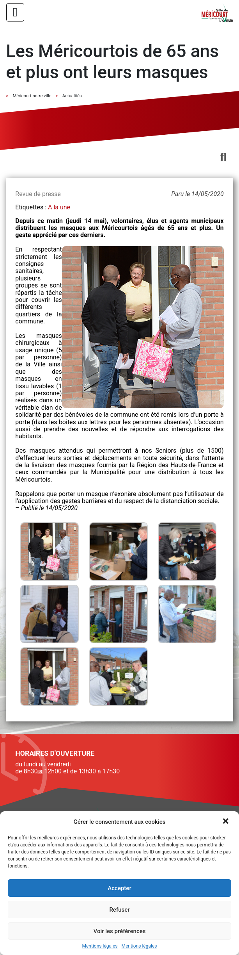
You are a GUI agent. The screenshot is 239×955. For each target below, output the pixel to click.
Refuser (119, 909)
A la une (59, 207)
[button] (226, 821)
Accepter (119, 888)
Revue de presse (37, 194)
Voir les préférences (120, 931)
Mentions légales (100, 946)
